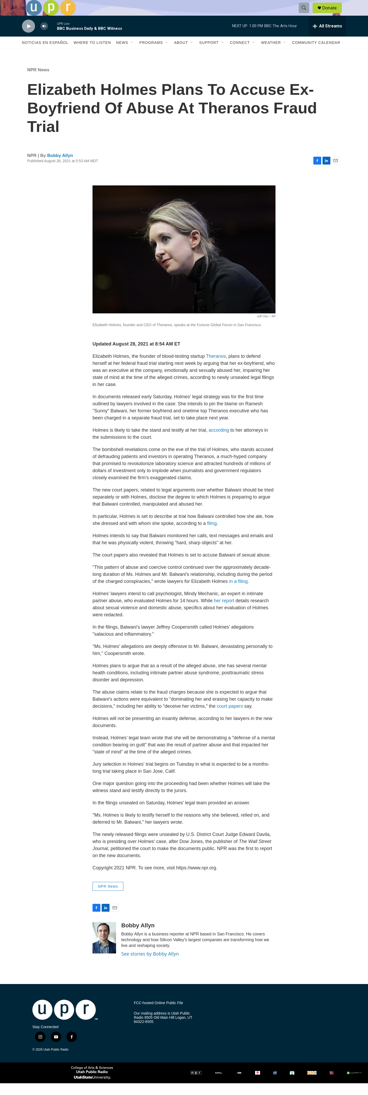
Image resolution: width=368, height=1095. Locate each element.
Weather (271, 54)
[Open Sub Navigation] (132, 54)
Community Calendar (316, 54)
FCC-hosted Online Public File (158, 1015)
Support (208, 54)
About (181, 54)
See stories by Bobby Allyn (150, 965)
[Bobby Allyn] (104, 949)
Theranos (216, 368)
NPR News (38, 81)
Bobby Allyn (60, 167)
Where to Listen (92, 54)
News (122, 54)
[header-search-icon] (306, 14)
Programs (151, 54)
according (218, 441)
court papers (230, 718)
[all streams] (327, 37)
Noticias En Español (45, 54)
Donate (333, 13)
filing (212, 535)
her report (224, 612)
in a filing (238, 593)
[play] (28, 38)
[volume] (44, 38)
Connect (240, 54)
